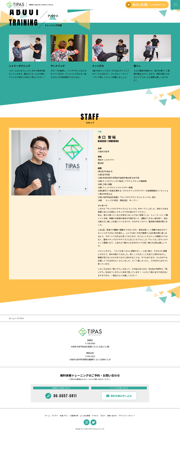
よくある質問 (85, 458)
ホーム (12, 361)
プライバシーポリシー (127, 458)
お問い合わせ (112, 458)
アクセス (95, 458)
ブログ (102, 458)
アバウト (55, 458)
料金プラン (64, 458)
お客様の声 (74, 458)
